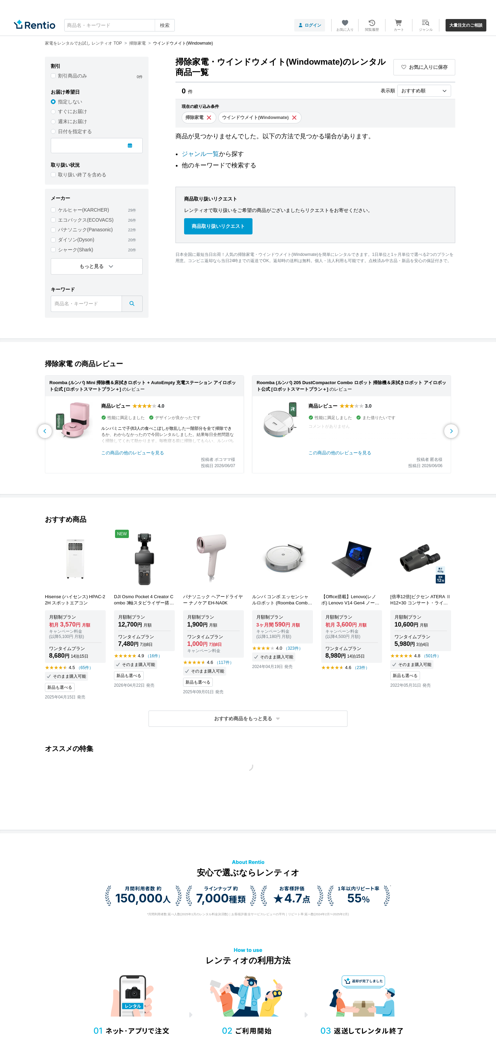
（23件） (361, 667)
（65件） (84, 667)
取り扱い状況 (65, 165)
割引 (55, 66)
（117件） (224, 662)
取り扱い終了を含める (82, 174)
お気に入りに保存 (424, 67)
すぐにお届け (72, 111)
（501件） (431, 656)
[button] (248, 719)
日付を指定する (75, 131)
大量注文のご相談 (466, 25)
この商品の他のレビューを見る (132, 452)
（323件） (293, 648)
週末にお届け (72, 121)
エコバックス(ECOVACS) (86, 220)
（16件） (153, 656)
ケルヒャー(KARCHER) (83, 210)
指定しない (70, 101)
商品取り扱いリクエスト (218, 226)
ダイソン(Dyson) (76, 239)
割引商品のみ (72, 75)
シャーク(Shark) (75, 249)
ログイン (309, 25)
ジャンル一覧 (200, 153)
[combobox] (119, 25)
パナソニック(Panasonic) (85, 229)
